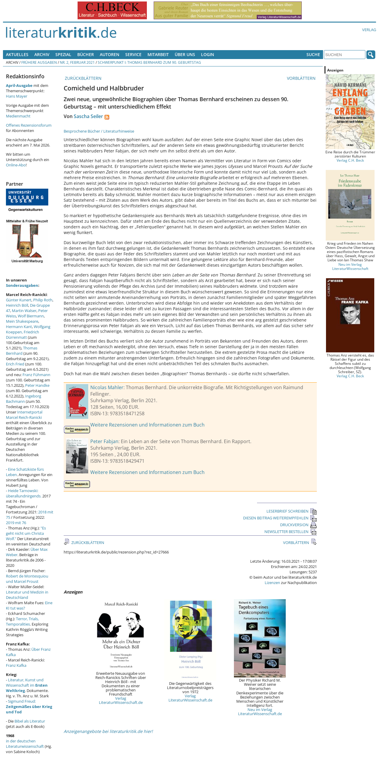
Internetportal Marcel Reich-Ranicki (24, 414)
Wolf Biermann (31, 316)
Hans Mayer (16, 96)
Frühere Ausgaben (39, 62)
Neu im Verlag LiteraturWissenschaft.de (260, 711)
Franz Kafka (16, 665)
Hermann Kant (19, 326)
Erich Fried (15, 364)
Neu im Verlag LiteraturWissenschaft (350, 266)
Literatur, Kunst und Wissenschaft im (27, 685)
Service (133, 54)
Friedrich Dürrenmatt (22, 334)
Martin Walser (24, 310)
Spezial (63, 54)
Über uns (185, 54)
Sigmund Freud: (29, 707)
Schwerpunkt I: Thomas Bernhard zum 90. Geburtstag (149, 62)
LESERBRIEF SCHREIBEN (291, 511)
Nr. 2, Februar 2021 (77, 62)
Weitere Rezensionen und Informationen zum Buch (147, 424)
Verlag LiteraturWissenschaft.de (121, 700)
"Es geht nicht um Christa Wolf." (26, 533)
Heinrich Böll (17, 305)
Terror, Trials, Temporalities (22, 621)
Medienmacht (18, 116)
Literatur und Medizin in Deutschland (27, 594)
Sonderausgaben (22, 285)
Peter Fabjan (104, 441)
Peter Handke (37, 385)
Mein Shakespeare (22, 321)
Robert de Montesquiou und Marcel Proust (27, 578)
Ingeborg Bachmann (23, 398)
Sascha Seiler (88, 116)
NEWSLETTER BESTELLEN (290, 531)
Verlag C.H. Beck (350, 160)
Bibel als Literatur (30, 721)
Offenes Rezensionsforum (29, 125)
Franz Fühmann (36, 374)
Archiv (41, 54)
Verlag (369, 29)
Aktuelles (17, 54)
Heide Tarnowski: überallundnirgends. (23, 493)
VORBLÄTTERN (302, 78)
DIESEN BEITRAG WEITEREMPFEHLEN (280, 518)
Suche (313, 54)
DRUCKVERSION (298, 524)
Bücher (85, 54)
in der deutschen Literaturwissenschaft (25, 743)
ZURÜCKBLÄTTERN (83, 78)
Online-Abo (16, 165)
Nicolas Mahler (106, 387)
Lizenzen (272, 582)
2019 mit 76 (16, 522)
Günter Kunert (18, 300)
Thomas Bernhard (21, 350)
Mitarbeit (158, 54)
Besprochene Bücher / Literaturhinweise (99, 131)
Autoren (109, 54)
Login (207, 54)
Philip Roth (42, 300)
